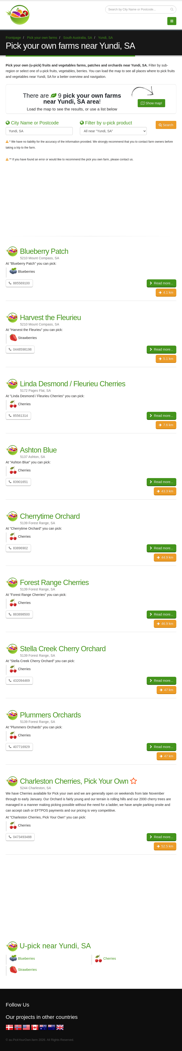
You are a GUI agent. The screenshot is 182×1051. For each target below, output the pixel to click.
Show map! (151, 103)
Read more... (161, 283)
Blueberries (26, 958)
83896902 (18, 548)
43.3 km (165, 491)
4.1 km (166, 292)
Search (166, 125)
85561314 (18, 416)
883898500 (19, 614)
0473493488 (20, 837)
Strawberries (27, 970)
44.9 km (165, 557)
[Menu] (171, 21)
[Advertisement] (91, 198)
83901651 (18, 482)
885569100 (19, 283)
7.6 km (166, 425)
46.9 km (165, 623)
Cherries (109, 958)
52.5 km (165, 846)
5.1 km (166, 359)
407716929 (19, 747)
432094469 (19, 680)
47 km (166, 690)
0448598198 (20, 349)
